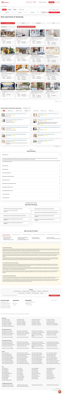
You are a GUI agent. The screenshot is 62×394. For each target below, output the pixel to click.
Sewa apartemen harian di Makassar (7, 337)
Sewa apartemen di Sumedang (6, 324)
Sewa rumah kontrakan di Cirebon (7, 359)
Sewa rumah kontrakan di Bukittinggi (51, 358)
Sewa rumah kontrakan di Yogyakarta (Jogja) (53, 363)
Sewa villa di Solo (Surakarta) (50, 377)
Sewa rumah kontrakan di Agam (21, 355)
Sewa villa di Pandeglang (50, 374)
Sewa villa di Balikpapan (35, 368)
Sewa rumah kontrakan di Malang (22, 360)
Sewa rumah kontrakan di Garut (21, 359)
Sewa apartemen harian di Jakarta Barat (52, 332)
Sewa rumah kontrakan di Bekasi (51, 354)
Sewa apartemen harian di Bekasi (7, 332)
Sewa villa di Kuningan (20, 373)
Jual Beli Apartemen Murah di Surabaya (23, 386)
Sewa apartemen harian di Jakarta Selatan (38, 332)
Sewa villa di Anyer (5, 368)
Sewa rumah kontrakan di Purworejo (22, 362)
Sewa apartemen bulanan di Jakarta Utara (23, 343)
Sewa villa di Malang (20, 374)
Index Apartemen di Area (26, 291)
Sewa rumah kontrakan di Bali (50, 355)
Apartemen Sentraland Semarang (23, 237)
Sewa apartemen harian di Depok (51, 333)
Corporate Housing (29, 2)
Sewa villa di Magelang (5, 374)
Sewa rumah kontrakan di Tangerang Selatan (23, 354)
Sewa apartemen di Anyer (6, 319)
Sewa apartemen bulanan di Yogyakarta (23, 348)
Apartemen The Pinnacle (50, 237)
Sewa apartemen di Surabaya (5, 307)
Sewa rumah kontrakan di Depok (7, 354)
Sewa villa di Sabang (5, 377)
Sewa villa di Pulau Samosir (36, 376)
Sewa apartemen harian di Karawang (51, 337)
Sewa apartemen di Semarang (36, 323)
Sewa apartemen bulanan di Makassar (7, 348)
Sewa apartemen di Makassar (21, 322)
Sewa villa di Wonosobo (49, 378)
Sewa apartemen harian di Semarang (37, 337)
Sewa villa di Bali (19, 368)
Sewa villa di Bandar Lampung (50, 368)
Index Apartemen (33, 291)
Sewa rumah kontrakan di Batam (22, 358)
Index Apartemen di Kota (17, 291)
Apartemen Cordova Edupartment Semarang (53, 238)
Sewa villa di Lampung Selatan (36, 373)
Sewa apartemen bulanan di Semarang (37, 348)
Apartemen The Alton (7, 238)
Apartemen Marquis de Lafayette (8, 239)
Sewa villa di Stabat (5, 378)
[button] (31, 154)
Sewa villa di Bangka (20, 369)
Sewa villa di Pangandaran (6, 376)
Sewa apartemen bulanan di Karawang (52, 348)
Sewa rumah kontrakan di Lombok (51, 359)
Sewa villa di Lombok (49, 373)
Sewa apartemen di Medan (50, 322)
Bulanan (9, 9)
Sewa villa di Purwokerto (50, 376)
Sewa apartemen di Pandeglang (7, 323)
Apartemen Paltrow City (21, 238)
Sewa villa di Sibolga (35, 377)
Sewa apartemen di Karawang (6, 322)
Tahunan (15, 9)
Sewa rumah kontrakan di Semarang (51, 362)
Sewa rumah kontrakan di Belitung (37, 358)
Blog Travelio (15, 303)
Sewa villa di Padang (35, 374)
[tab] (31, 154)
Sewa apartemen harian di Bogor (36, 333)
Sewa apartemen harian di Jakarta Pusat (23, 333)
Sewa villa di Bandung (5, 369)
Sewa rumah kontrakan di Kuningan (37, 359)
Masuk (58, 2)
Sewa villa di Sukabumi (20, 378)
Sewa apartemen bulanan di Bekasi (7, 343)
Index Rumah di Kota (45, 291)
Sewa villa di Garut (19, 372)
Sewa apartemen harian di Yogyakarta (22, 337)
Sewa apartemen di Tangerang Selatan (52, 324)
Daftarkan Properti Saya (42, 2)
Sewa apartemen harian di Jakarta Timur (8, 333)
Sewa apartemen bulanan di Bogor (37, 344)
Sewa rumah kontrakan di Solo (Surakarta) (23, 363)
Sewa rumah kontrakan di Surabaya (37, 354)
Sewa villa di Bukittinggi (5, 372)
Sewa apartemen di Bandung (5, 303)
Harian (4, 9)
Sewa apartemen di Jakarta (5, 304)
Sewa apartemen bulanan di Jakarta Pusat (23, 344)
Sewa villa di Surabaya (35, 378)
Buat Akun (51, 2)
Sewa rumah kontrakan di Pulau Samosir (8, 362)
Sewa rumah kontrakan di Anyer (36, 355)
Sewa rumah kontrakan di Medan (36, 360)
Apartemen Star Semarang (8, 237)
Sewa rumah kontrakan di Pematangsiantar (52, 360)
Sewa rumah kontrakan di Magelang (7, 360)
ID (35, 2)
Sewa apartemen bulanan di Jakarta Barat (52, 343)
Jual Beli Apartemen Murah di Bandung (8, 386)
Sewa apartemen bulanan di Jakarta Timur (8, 344)
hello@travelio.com (28, 303)
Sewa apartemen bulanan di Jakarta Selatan (38, 343)
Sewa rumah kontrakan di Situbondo (7, 363)
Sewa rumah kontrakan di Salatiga (37, 362)
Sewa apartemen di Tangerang (36, 324)
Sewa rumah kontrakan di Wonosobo (37, 363)
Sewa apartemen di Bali (20, 319)
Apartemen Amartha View (36, 238)
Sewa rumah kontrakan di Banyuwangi (7, 358)
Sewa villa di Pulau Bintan (20, 376)
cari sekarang (54, 12)
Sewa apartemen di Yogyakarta (6, 306)
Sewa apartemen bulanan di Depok (51, 344)
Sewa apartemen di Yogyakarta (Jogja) (8, 326)
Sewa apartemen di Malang (36, 322)
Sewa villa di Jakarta (49, 372)
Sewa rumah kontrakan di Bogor (7, 355)
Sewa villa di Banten (35, 369)
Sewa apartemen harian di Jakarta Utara (23, 332)
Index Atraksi (39, 291)
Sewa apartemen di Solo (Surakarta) (51, 323)
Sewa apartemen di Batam (50, 319)
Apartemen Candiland (35, 237)
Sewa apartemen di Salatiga (21, 323)
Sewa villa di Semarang (20, 377)
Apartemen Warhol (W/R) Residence (23, 239)
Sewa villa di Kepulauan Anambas (7, 373)
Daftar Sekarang (54, 295)
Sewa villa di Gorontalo (35, 372)
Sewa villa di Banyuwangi (50, 369)
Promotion (14, 304)
